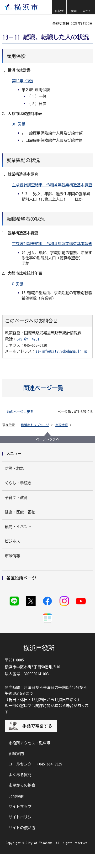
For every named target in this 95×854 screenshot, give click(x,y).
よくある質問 (20, 775)
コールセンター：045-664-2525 (35, 764)
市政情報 (61, 425)
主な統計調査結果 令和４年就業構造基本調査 (52, 185)
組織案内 (16, 753)
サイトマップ (20, 806)
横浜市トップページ (35, 425)
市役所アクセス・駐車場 (30, 743)
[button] (59, 7)
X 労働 (17, 284)
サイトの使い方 (22, 828)
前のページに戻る (20, 412)
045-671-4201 (27, 339)
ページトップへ (47, 439)
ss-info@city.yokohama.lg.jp (61, 351)
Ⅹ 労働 (18, 124)
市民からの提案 (22, 785)
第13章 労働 (22, 81)
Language (16, 796)
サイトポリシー (22, 817)
